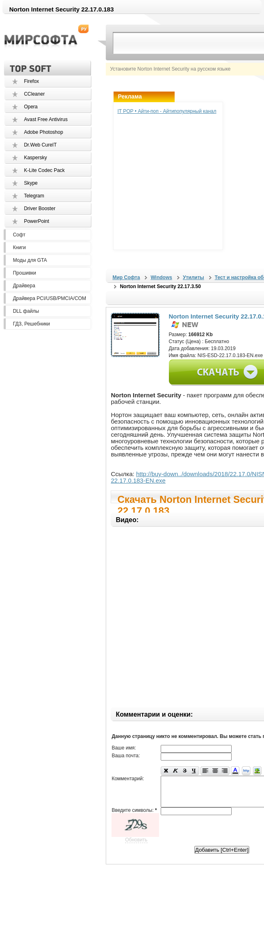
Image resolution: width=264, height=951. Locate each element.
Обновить (136, 846)
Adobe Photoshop (43, 132)
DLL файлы (26, 311)
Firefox (31, 81)
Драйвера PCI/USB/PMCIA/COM (49, 298)
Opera (30, 107)
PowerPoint (36, 221)
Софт (19, 235)
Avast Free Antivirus (46, 119)
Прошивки (24, 273)
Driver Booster (39, 208)
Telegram (34, 196)
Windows (161, 277)
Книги (19, 247)
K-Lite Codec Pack (44, 170)
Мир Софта (126, 277)
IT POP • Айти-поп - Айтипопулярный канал (166, 111)
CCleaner (34, 94)
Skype (30, 183)
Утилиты (193, 277)
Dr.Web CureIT (40, 145)
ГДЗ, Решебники (31, 324)
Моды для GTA (30, 260)
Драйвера (24, 286)
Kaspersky (35, 157)
